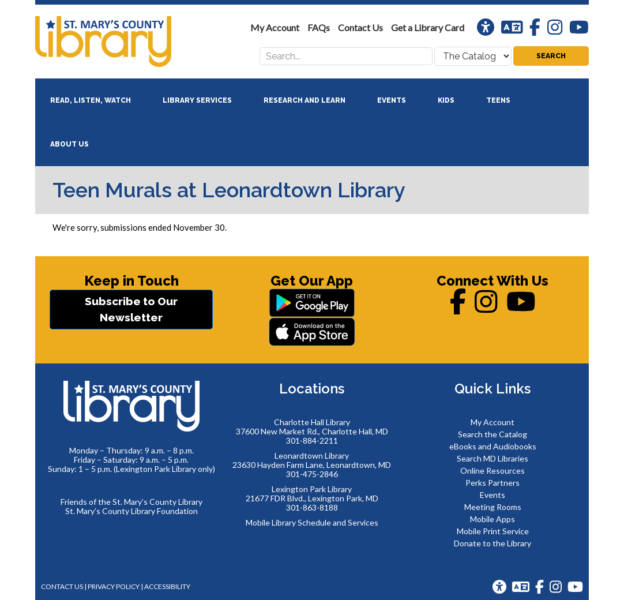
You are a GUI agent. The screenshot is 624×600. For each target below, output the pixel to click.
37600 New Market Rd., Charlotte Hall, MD (312, 431)
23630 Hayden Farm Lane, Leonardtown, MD (311, 465)
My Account (492, 422)
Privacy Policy (114, 586)
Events (492, 495)
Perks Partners (492, 482)
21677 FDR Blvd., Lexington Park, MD (312, 498)
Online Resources (492, 470)
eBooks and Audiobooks (492, 446)
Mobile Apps (492, 519)
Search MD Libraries (492, 458)
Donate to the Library (492, 543)
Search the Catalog (492, 434)
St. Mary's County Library (121, 41)
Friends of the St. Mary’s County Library (131, 502)
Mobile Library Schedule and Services (312, 522)
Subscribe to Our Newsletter (131, 309)
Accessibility (167, 586)
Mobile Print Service (493, 531)
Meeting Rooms (492, 507)
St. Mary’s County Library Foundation (131, 511)
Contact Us (62, 586)
